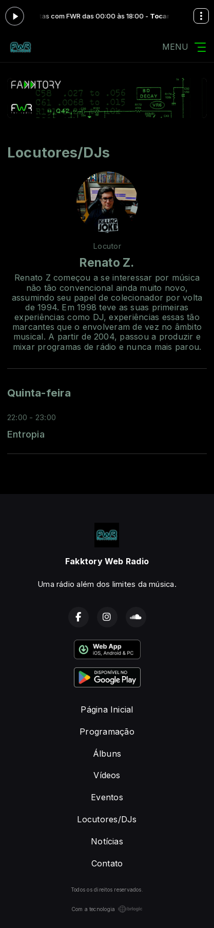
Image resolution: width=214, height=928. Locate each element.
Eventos (107, 797)
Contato (107, 863)
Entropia (26, 434)
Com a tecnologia (107, 909)
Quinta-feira (39, 392)
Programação (107, 731)
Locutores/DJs (107, 819)
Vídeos (106, 775)
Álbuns (107, 753)
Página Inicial (107, 709)
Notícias (107, 841)
